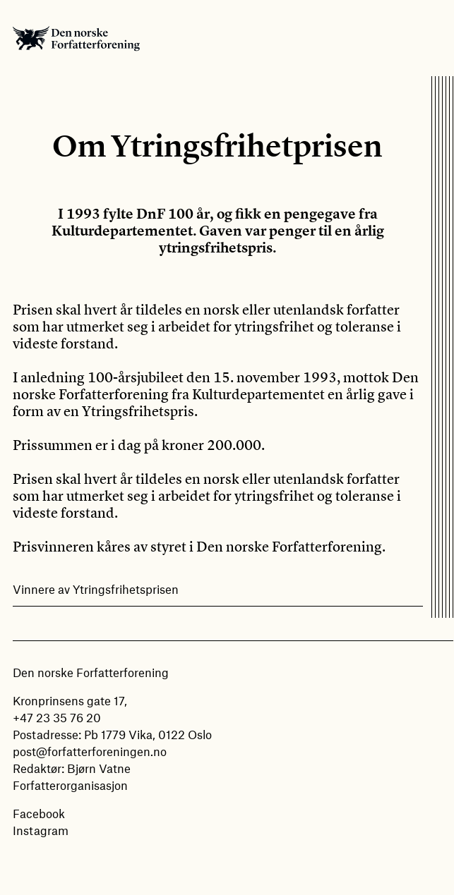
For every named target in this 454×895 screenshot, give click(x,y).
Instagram (40, 830)
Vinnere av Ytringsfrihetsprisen (96, 589)
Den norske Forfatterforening (76, 38)
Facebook (39, 813)
